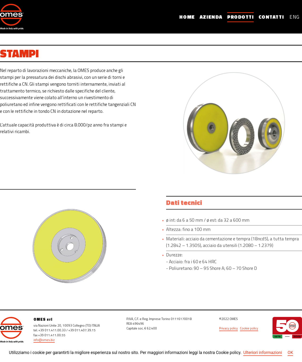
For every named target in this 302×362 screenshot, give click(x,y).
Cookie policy (249, 328)
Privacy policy (228, 328)
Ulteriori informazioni (262, 352)
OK (290, 352)
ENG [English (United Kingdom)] (294, 17)
